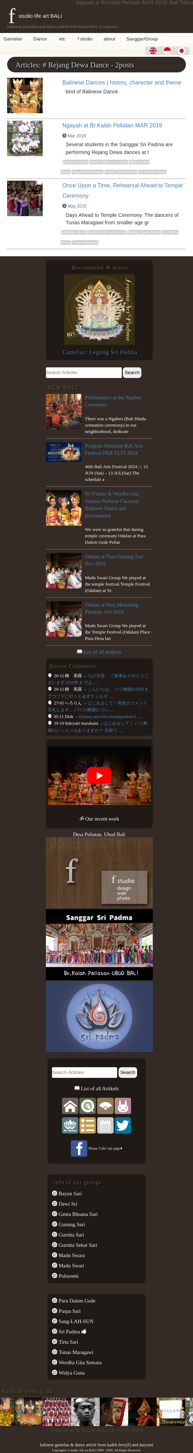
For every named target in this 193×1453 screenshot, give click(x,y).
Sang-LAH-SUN (75, 1321)
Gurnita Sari (70, 1235)
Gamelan (13, 39)
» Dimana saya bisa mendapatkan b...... (108, 716)
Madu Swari (70, 1265)
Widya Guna (71, 1373)
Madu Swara (71, 1255)
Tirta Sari (67, 1342)
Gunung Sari (71, 1224)
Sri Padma (68, 1331)
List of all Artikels (102, 652)
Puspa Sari (68, 1311)
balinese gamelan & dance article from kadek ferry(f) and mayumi (96, 1444)
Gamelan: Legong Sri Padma (100, 352)
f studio (85, 39)
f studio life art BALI (35, 16)
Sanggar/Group (142, 39)
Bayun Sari (69, 1193)
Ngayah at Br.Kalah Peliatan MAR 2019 (112, 125)
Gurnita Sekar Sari (77, 1245)
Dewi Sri (67, 1204)
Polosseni (67, 1276)
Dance (40, 39)
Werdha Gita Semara (79, 1362)
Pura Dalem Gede (76, 1301)
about (109, 39)
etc (62, 39)
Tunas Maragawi (75, 1352)
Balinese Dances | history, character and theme (122, 82)
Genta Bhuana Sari (77, 1214)
